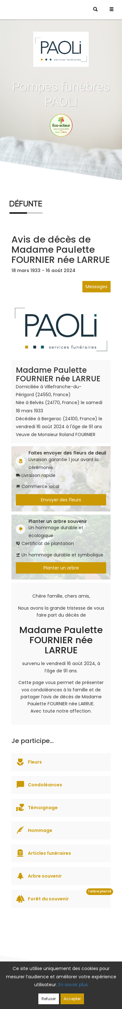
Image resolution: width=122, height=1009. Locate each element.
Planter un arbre (61, 568)
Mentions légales (72, 995)
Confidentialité (89, 987)
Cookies (40, 995)
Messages (96, 286)
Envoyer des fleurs (61, 500)
